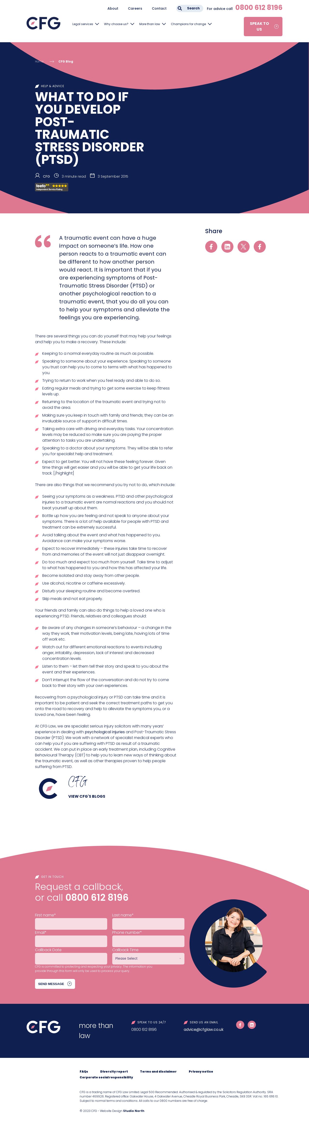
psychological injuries (105, 732)
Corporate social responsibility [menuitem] (106, 1077)
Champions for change (188, 24)
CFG (46, 176)
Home (39, 61)
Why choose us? (116, 24)
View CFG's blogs (86, 796)
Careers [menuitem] (135, 8)
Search (193, 8)
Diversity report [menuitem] (114, 1071)
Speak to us (259, 26)
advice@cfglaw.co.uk (204, 1029)
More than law (149, 24)
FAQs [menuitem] (84, 1071)
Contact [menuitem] (159, 8)
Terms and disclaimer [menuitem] (158, 1071)
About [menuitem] (112, 8)
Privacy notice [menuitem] (201, 1071)
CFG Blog (65, 61)
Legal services (82, 24)
